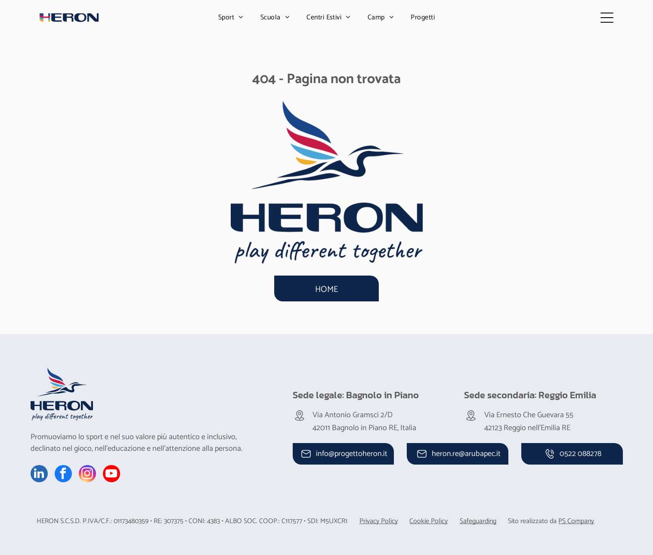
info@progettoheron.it (351, 453)
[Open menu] (606, 17)
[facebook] (63, 474)
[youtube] (111, 474)
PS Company (576, 521)
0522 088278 (580, 453)
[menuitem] (231, 17)
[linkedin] (39, 474)
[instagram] (87, 474)
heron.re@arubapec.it (466, 453)
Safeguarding (478, 521)
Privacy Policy (378, 521)
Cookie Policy (428, 521)
